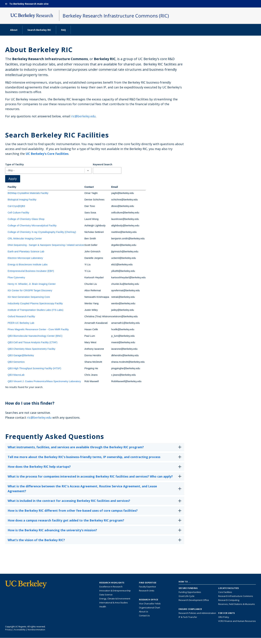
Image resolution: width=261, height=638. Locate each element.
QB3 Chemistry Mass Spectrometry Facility (31, 348)
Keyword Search (102, 164)
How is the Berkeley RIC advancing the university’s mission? (95, 531)
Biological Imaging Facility (22, 199)
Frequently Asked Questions (54, 436)
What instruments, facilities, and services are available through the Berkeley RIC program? (95, 448)
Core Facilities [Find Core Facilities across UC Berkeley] (225, 592)
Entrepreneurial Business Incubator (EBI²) (31, 270)
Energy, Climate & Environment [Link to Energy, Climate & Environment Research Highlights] (114, 598)
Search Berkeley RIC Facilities (57, 135)
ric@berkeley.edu (83, 116)
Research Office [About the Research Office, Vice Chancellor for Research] (148, 599)
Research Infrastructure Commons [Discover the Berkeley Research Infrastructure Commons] (235, 596)
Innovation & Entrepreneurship (115, 590)
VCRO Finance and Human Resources (237, 621)
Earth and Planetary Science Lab (26, 251)
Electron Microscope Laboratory (25, 257)
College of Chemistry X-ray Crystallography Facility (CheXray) (42, 232)
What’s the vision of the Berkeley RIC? (95, 541)
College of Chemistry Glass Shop (26, 219)
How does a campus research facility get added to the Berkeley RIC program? (95, 521)
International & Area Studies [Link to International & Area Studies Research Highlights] (113, 602)
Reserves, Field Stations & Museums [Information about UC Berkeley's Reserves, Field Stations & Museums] (236, 604)
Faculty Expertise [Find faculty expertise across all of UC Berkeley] (147, 586)
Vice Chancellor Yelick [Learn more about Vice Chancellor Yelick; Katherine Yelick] (150, 603)
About (13, 29)
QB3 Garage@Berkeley (21, 355)
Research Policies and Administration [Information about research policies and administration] (197, 613)
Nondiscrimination (36, 629)
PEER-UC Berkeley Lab (21, 322)
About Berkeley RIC (39, 50)
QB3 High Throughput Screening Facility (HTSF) (34, 368)
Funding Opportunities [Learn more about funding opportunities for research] (190, 592)
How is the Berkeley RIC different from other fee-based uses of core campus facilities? (95, 512)
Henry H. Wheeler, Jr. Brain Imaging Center (32, 283)
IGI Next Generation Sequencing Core (29, 296)
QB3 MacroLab (16, 374)
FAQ (63, 29)
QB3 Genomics (16, 361)
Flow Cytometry (16, 277)
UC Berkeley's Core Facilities (47, 154)
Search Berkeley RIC (39, 29)
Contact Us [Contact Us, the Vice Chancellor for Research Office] (144, 615)
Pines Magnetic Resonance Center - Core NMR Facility (38, 329)
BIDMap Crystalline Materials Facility (28, 193)
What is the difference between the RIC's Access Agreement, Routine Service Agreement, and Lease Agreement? (95, 489)
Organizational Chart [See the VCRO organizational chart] (149, 607)
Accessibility (19, 629)
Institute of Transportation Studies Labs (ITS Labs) (35, 309)
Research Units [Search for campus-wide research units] (146, 590)
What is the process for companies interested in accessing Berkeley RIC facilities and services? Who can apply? (95, 477)
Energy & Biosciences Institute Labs (27, 264)
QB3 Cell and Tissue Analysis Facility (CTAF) (32, 342)
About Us (143, 611)
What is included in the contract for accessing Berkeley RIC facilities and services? (95, 502)
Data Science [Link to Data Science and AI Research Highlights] (106, 594)
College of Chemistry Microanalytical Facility (32, 225)
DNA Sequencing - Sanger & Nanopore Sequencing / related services (46, 245)
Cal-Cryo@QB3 (16, 206)
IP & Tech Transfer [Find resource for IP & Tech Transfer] (188, 617)
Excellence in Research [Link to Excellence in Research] (111, 586)
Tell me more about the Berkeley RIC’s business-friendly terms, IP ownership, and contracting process (95, 458)
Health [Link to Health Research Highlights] (102, 606)
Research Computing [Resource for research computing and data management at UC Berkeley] (228, 600)
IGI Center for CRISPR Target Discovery (30, 290)
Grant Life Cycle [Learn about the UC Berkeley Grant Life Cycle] (186, 596)
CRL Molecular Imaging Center (25, 238)
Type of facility (14, 164)
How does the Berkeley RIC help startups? (95, 468)
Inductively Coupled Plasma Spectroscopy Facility (35, 303)
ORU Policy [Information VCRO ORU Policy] (223, 617)
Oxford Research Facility (21, 316)
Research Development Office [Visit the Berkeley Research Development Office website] (194, 600)
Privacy (8, 629)
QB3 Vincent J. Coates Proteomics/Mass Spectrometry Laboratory (44, 381)
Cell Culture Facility (18, 212)
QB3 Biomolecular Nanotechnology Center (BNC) (35, 335)
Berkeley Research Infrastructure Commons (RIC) (116, 15)
